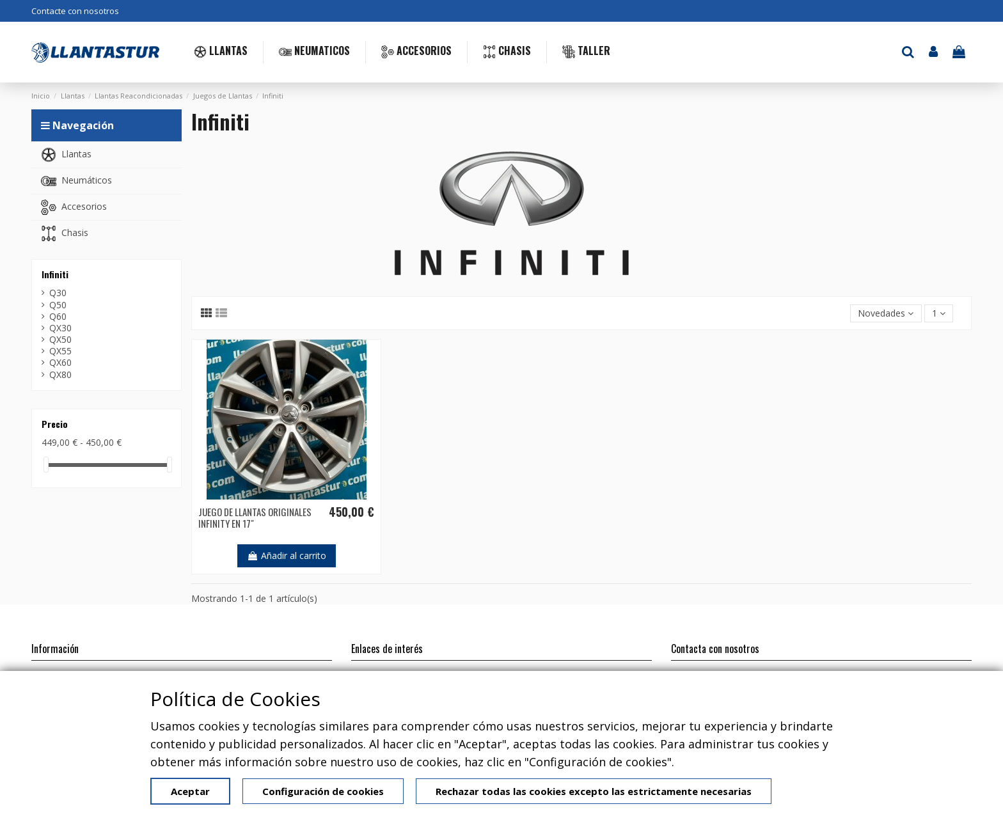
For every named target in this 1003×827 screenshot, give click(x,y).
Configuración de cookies (323, 791)
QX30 (60, 328)
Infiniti (55, 274)
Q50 (58, 305)
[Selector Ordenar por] (885, 313)
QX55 (60, 351)
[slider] (46, 465)
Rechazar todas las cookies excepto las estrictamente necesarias (594, 791)
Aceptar (190, 791)
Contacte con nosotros (75, 11)
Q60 (58, 316)
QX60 (60, 362)
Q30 (58, 293)
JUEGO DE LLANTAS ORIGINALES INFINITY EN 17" (255, 517)
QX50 (60, 339)
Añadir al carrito (286, 555)
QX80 (60, 375)
